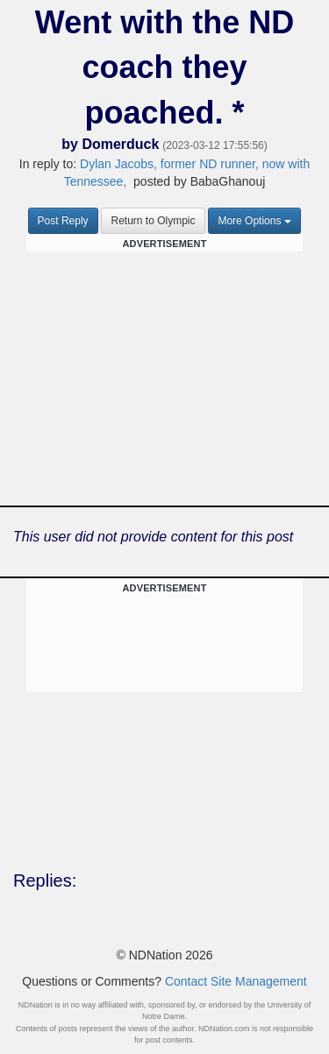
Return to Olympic (153, 221)
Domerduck (120, 144)
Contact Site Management (236, 981)
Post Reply (63, 221)
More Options (254, 221)
